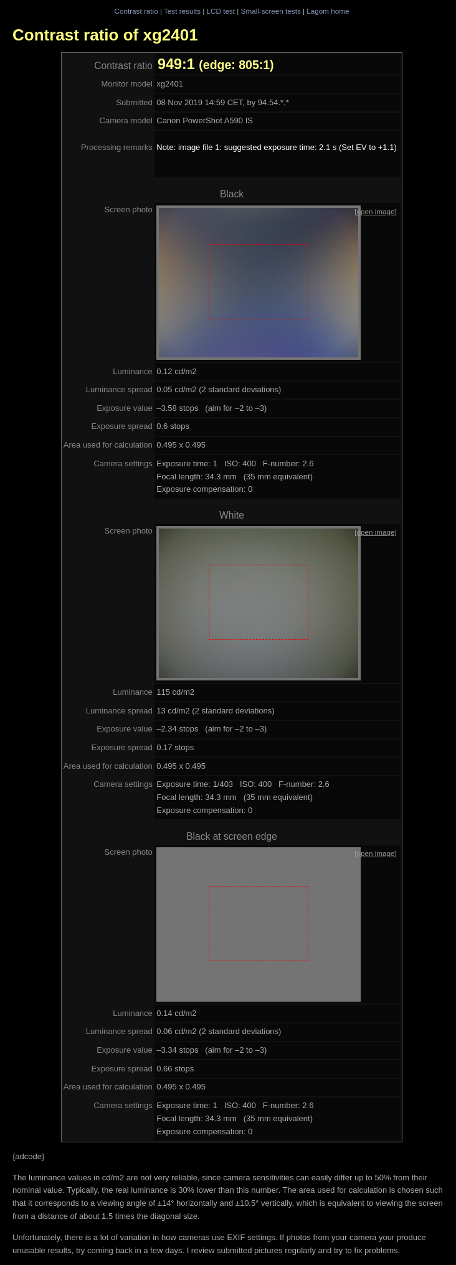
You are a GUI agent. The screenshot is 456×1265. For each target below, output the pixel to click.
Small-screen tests (271, 11)
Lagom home (327, 11)
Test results (182, 11)
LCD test (221, 11)
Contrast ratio (136, 11)
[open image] (375, 211)
